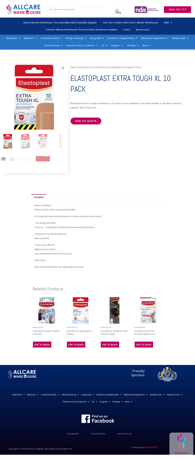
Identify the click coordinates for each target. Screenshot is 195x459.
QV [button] (104, 45)
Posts (127, 29)
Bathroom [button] (13, 38)
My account (142, 29)
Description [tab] (39, 197)
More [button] (146, 45)
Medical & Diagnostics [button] (155, 38)
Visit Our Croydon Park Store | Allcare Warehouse (130, 22)
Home (72, 67)
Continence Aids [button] (51, 38)
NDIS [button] (168, 22)
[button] (63, 68)
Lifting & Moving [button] (76, 38)
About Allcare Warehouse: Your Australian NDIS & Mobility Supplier (60, 22)
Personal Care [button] (53, 45)
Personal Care (83, 67)
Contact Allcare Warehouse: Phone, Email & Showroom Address (81, 29)
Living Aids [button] (97, 38)
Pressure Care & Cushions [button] (82, 45)
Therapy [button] (133, 45)
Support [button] (117, 45)
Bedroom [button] (30, 38)
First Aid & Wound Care (100, 67)
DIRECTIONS (39, 260)
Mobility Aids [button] (180, 38)
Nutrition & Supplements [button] (122, 38)
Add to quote (86, 121)
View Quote (181, 453)
